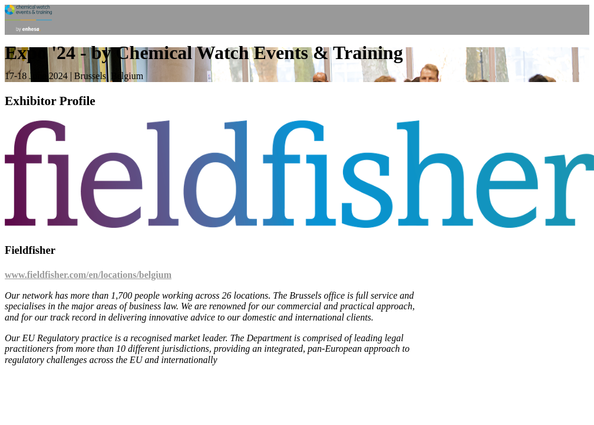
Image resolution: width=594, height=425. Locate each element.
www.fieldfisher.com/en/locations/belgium (88, 275)
